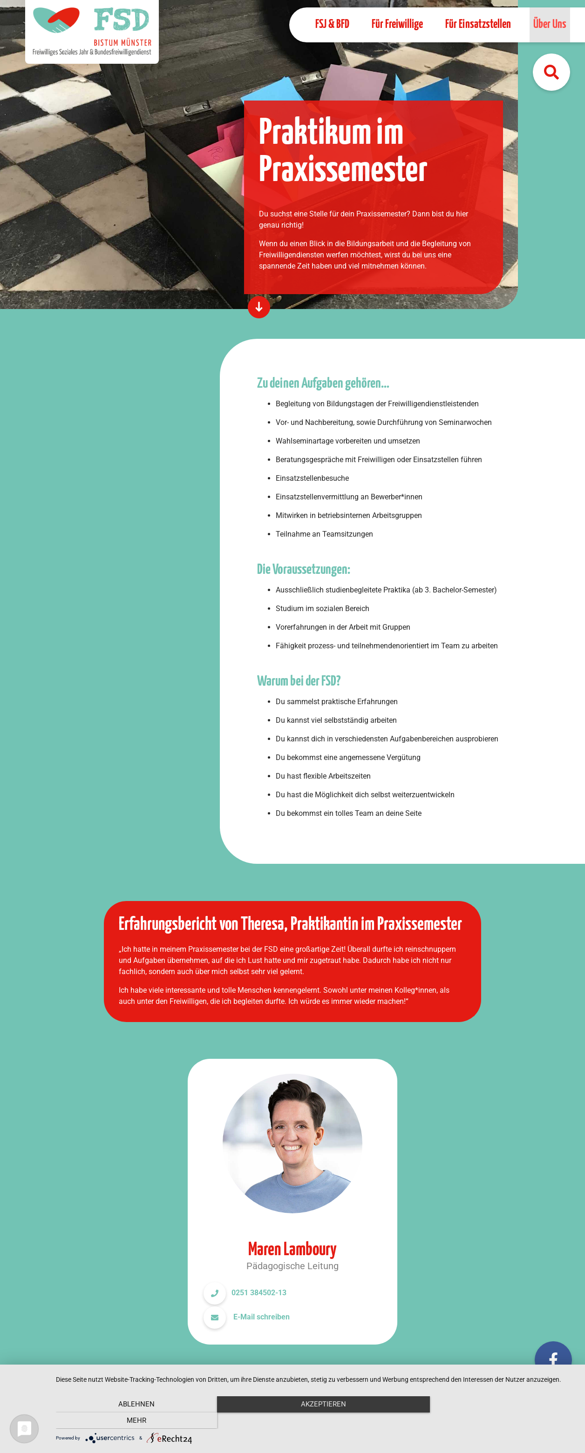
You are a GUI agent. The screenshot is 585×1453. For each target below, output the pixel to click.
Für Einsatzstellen (478, 24)
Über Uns (549, 24)
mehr (498, 1420)
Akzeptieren (315, 1420)
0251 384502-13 (258, 1292)
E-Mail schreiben (260, 1316)
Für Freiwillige (397, 24)
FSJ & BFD (332, 24)
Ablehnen (134, 1420)
